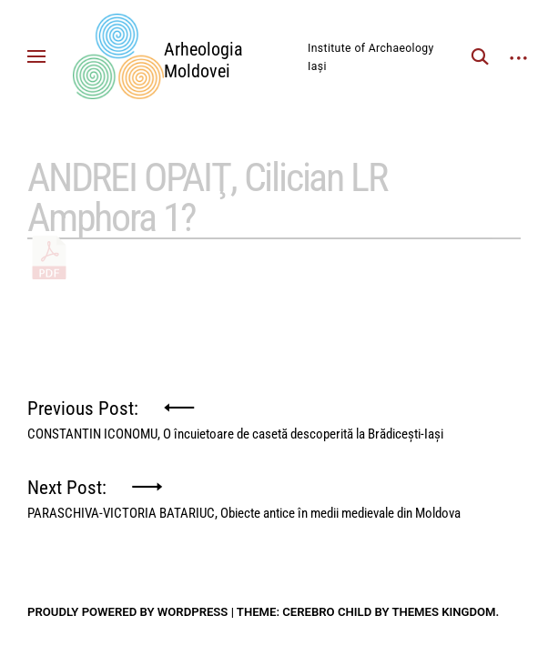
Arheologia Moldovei (203, 60)
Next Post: (244, 494)
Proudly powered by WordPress (127, 612)
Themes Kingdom (443, 612)
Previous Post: (235, 415)
